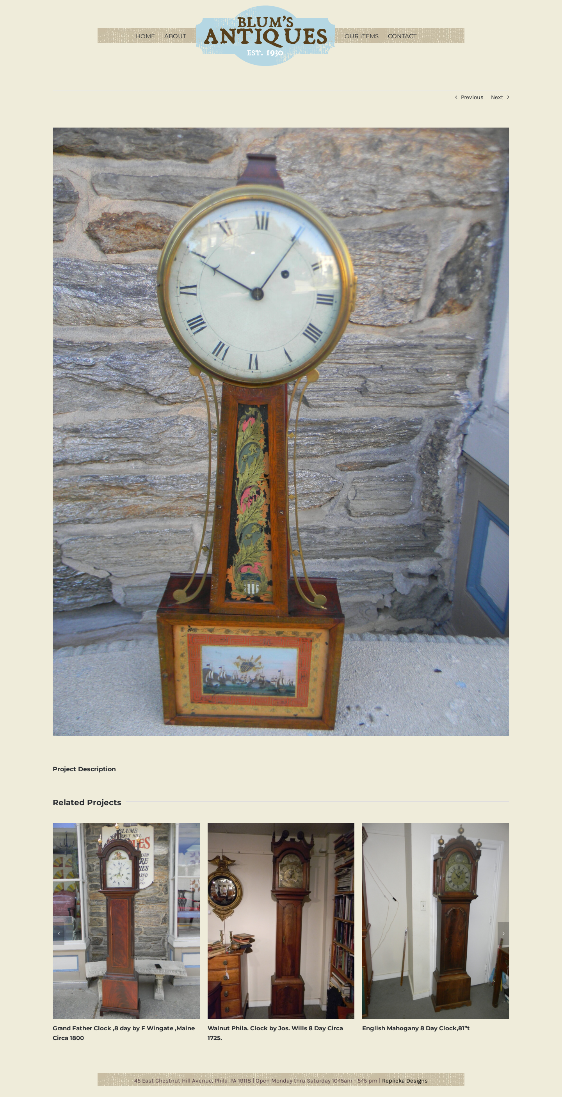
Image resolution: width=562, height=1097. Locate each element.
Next (497, 97)
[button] (58, 933)
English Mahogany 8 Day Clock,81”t (416, 1028)
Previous (472, 97)
